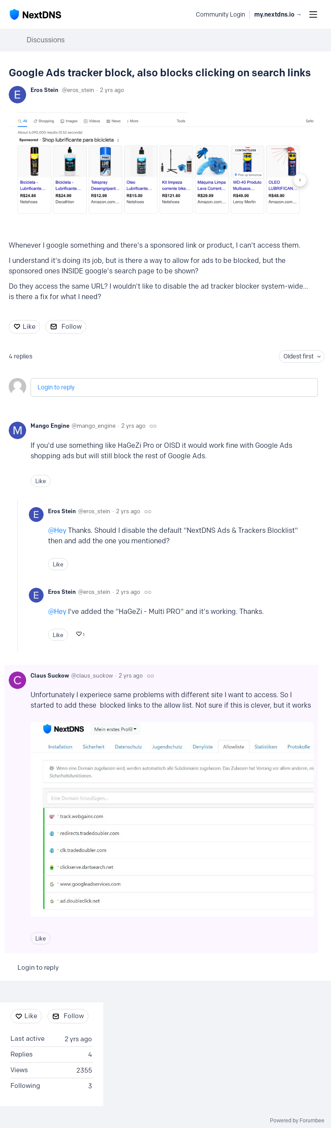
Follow (71, 327)
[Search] (184, 14)
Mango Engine (50, 425)
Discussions (46, 40)
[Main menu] (313, 14)
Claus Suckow (50, 675)
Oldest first (298, 356)
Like (29, 327)
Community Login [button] (220, 14)
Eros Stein (44, 89)
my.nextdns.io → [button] (278, 14)
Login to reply (56, 387)
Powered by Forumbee (297, 1121)
